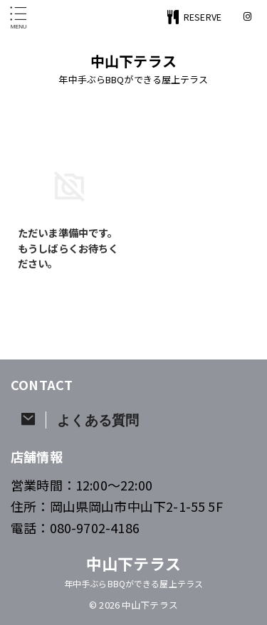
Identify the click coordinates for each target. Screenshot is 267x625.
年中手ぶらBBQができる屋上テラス (133, 583)
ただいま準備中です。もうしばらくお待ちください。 (68, 248)
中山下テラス (133, 61)
